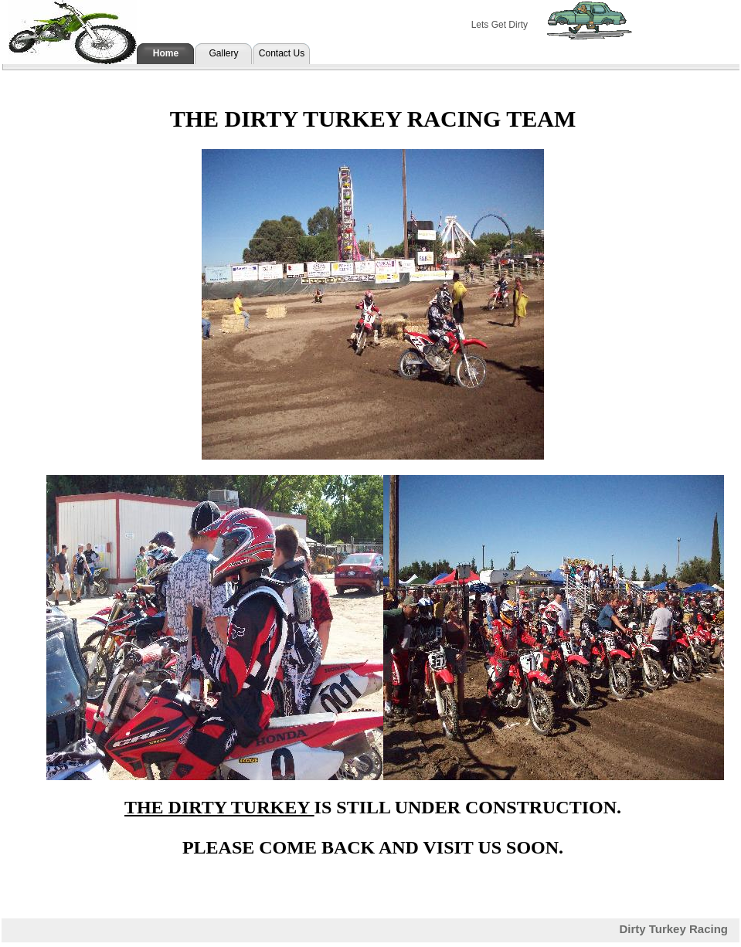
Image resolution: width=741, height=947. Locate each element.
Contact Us (281, 53)
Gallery (223, 53)
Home (165, 53)
